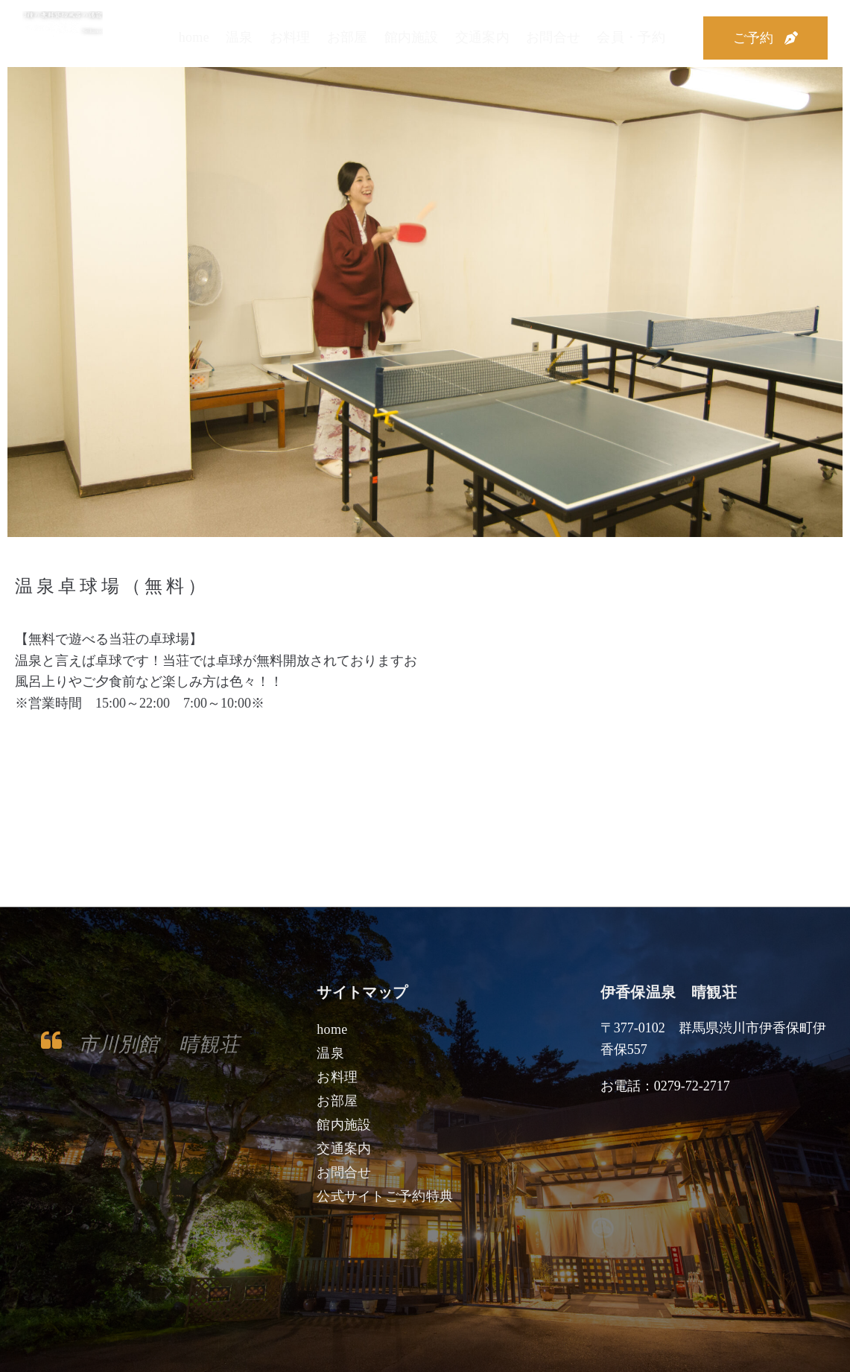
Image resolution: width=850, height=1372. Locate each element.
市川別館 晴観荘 (161, 1043)
